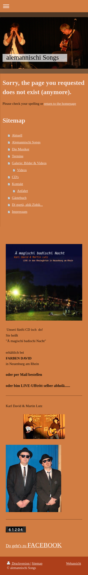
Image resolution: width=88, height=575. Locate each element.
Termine (18, 156)
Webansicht (73, 563)
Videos (22, 170)
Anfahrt (22, 191)
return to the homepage (60, 103)
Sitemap (37, 563)
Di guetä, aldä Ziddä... (27, 205)
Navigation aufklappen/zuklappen (44, 6)
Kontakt (17, 184)
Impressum (19, 211)
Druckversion (18, 563)
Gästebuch (19, 198)
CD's (15, 177)
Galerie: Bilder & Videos (29, 163)
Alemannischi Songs (26, 142)
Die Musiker (20, 149)
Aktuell (17, 135)
